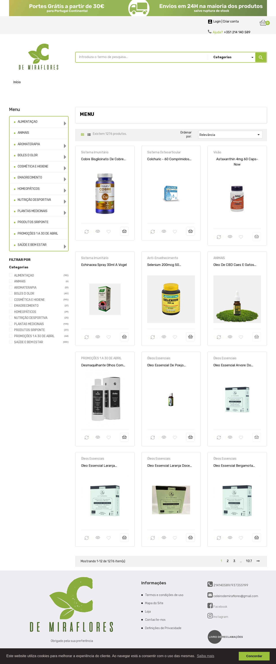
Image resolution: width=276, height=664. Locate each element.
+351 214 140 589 (237, 32)
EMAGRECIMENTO (30, 177)
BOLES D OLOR (28, 155)
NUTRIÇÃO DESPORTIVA (34, 200)
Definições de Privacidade (163, 628)
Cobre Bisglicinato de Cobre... (103, 159)
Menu (14, 109)
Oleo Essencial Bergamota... (234, 466)
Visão (217, 152)
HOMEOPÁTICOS (29, 189)
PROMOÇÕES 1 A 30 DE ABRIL (38, 233)
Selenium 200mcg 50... (164, 265)
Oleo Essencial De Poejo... (166, 365)
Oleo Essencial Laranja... (99, 466)
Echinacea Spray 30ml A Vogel (104, 265)
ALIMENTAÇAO (27, 122)
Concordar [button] (254, 656)
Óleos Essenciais (158, 358)
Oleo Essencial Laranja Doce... (169, 466)
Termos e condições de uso (164, 595)
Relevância (230, 134)
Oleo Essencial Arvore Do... (233, 365)
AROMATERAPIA (29, 144)
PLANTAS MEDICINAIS (32, 211)
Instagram (220, 617)
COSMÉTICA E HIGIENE (33, 166)
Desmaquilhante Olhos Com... (103, 365)
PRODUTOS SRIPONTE (33, 222)
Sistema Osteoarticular (164, 152)
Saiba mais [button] (205, 656)
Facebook (220, 607)
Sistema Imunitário (94, 152)
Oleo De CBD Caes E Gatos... (234, 265)
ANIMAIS (23, 133)
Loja (148, 611)
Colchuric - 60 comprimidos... (169, 159)
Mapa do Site (154, 603)
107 (249, 561)
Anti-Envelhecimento (162, 258)
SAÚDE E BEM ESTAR (32, 245)
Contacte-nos (155, 620)
